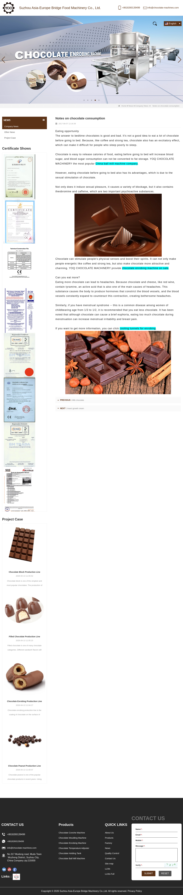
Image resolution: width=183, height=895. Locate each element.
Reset (166, 874)
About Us (109, 832)
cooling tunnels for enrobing (138, 328)
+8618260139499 (131, 7)
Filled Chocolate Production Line (24, 636)
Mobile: (139, 840)
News (42, 23)
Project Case (10, 138)
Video (75, 23)
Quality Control (112, 853)
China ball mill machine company (117, 163)
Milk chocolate (78, 400)
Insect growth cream (75, 408)
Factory (109, 843)
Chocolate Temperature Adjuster (74, 848)
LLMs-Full (110, 874)
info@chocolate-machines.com (163, 7)
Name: (139, 829)
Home (9, 23)
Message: (140, 846)
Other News (9, 132)
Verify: (139, 865)
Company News (141, 106)
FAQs (90, 23)
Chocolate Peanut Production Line (24, 766)
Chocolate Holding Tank (70, 853)
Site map (109, 863)
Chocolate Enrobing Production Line (24, 701)
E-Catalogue (109, 23)
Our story (58, 23)
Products (25, 23)
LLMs (108, 869)
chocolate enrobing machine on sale (145, 268)
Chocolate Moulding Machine (72, 838)
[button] (84, 100)
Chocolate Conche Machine (72, 832)
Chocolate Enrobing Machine (72, 843)
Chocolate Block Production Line (24, 572)
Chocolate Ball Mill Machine (72, 858)
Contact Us (130, 23)
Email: (139, 835)
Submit (147, 874)
